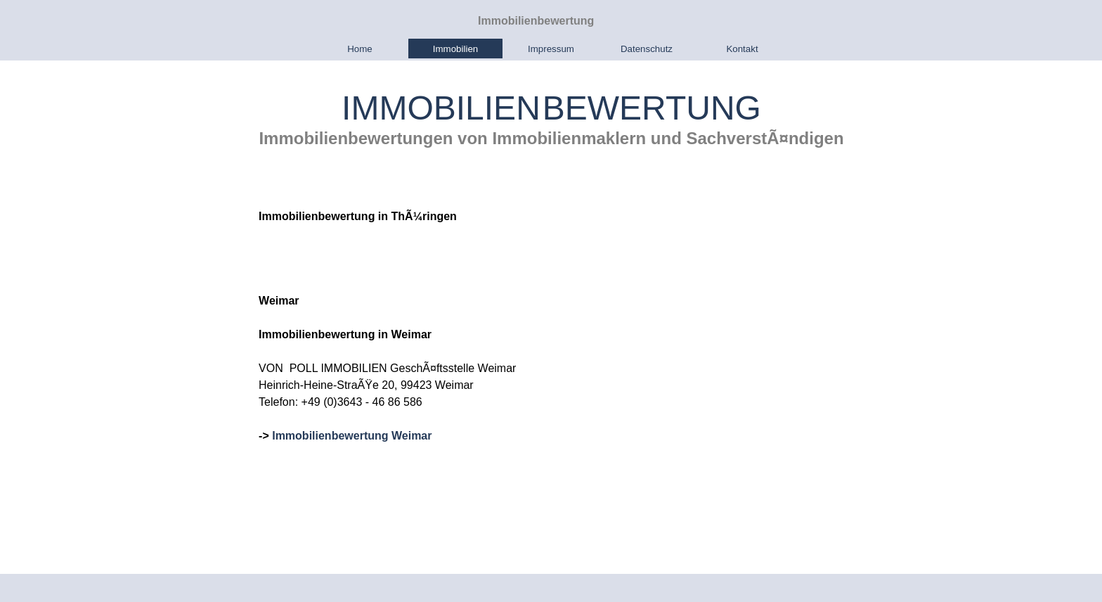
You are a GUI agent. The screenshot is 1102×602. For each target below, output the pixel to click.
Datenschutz (647, 49)
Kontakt (742, 49)
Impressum (551, 49)
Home (359, 49)
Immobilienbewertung (536, 21)
